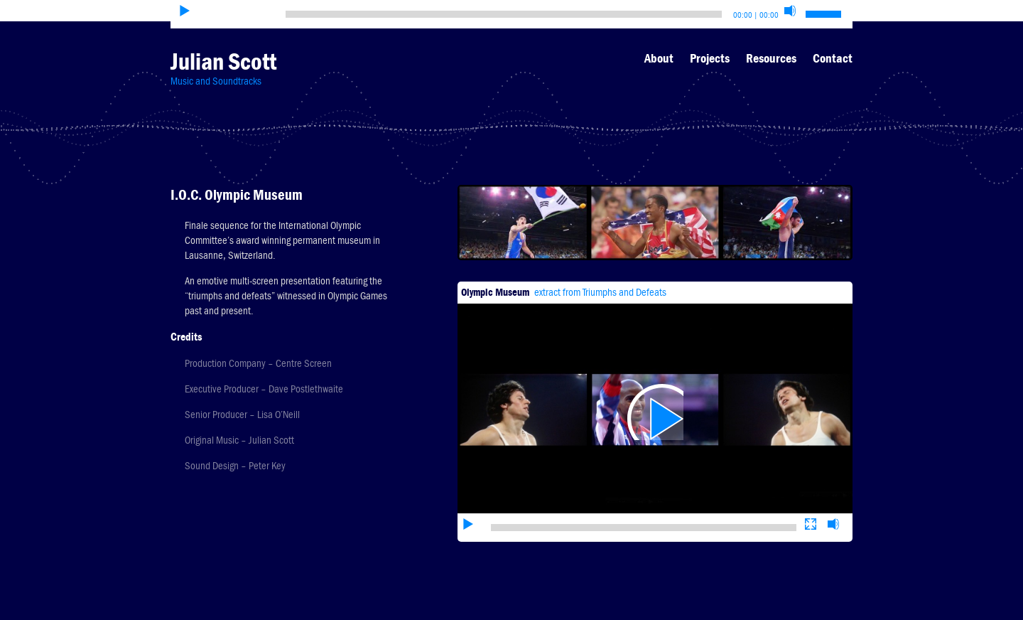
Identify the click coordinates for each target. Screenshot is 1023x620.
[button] (655, 390)
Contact (832, 58)
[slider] (504, 14)
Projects (710, 58)
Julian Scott (223, 61)
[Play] (185, 11)
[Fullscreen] (810, 481)
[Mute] (790, 11)
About (658, 58)
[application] (655, 390)
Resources (771, 58)
